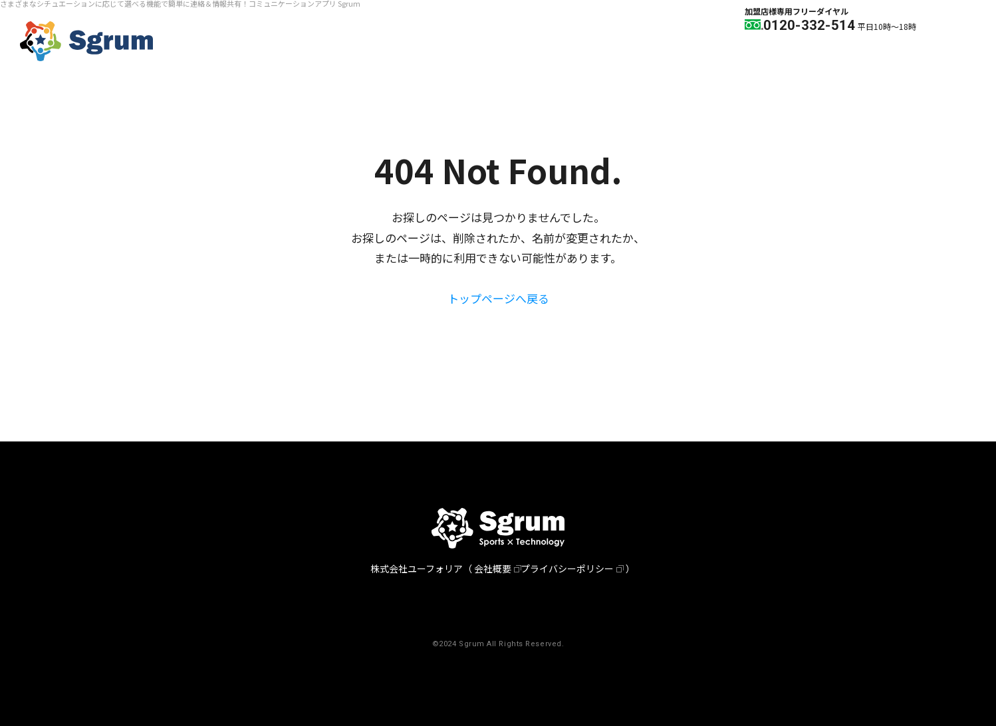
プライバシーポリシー (567, 568)
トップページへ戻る (498, 298)
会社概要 (492, 568)
